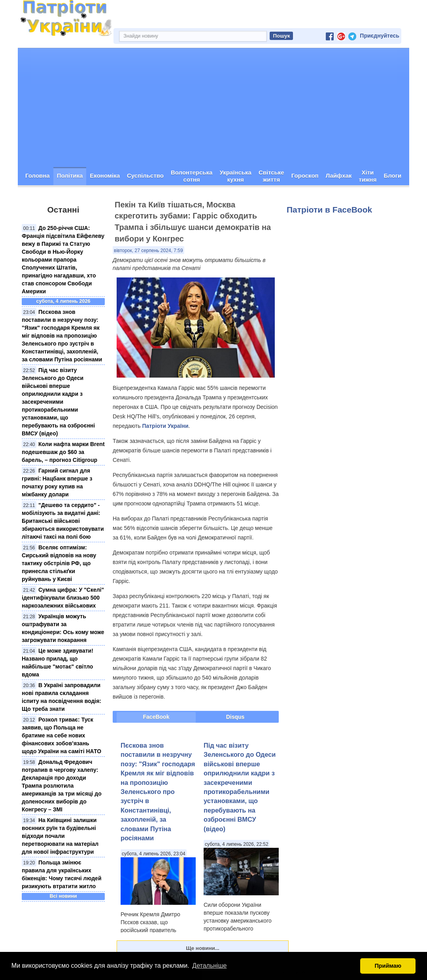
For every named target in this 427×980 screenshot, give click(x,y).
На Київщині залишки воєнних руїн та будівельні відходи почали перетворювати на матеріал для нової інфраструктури (60, 836)
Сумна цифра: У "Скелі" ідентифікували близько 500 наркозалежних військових (63, 598)
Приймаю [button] (387, 966)
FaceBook (156, 717)
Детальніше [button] (209, 965)
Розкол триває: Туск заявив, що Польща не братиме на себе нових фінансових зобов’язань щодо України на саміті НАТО (61, 735)
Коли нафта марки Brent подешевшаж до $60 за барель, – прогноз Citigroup (63, 452)
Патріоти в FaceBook (329, 209)
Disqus (235, 717)
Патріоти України (165, 426)
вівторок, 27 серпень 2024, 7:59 (148, 250)
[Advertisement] (213, 107)
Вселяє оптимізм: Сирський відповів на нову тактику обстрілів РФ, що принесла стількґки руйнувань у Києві (59, 563)
